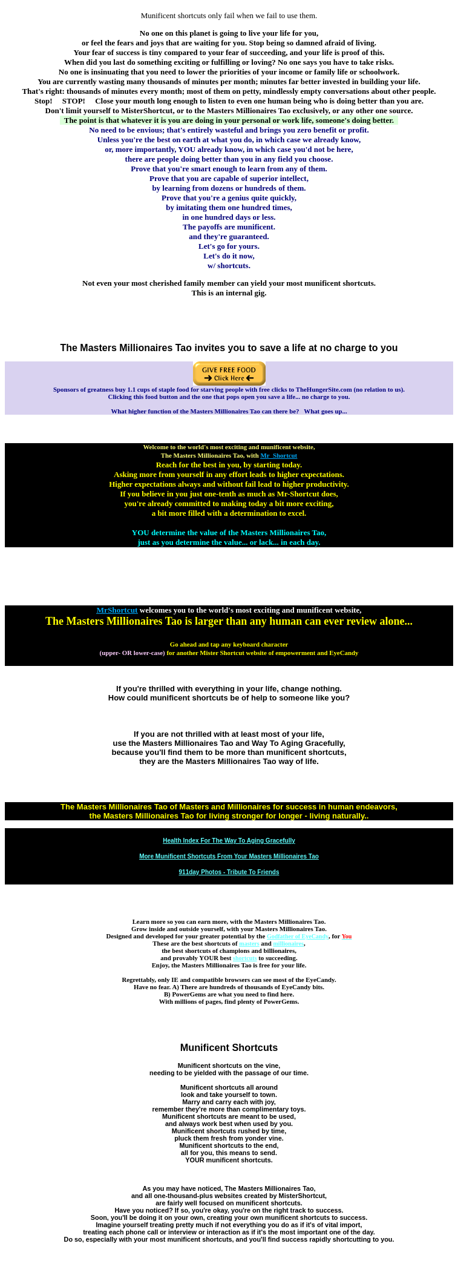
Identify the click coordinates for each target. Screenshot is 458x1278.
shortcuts (245, 958)
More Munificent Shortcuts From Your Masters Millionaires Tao (229, 856)
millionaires (288, 943)
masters (249, 943)
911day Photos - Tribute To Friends (229, 872)
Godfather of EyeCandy (298, 936)
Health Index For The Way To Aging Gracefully (229, 840)
